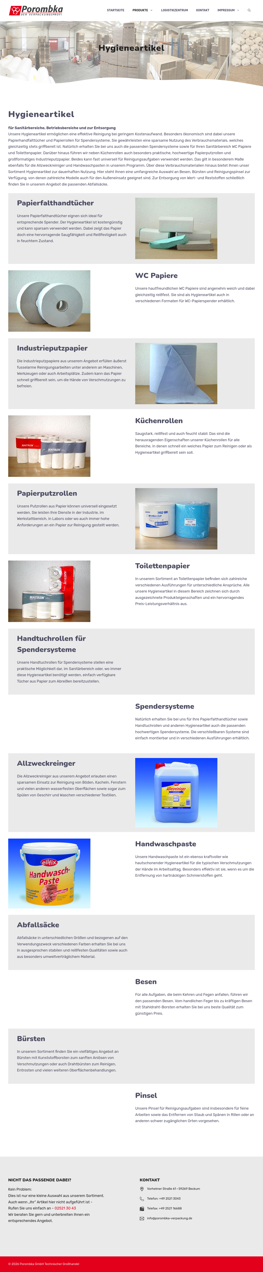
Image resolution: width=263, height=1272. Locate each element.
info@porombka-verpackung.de (169, 1218)
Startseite (115, 10)
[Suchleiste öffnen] (249, 10)
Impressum (231, 10)
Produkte (145, 10)
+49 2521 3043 (170, 1198)
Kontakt (202, 10)
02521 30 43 (65, 1208)
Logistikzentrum (174, 10)
